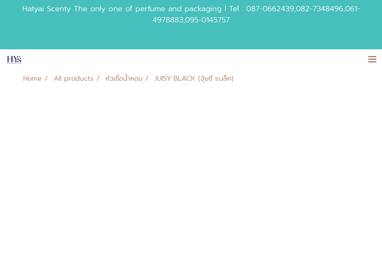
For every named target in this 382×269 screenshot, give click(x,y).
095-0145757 (207, 19)
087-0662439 (270, 8)
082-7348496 (319, 8)
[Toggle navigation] (372, 60)
